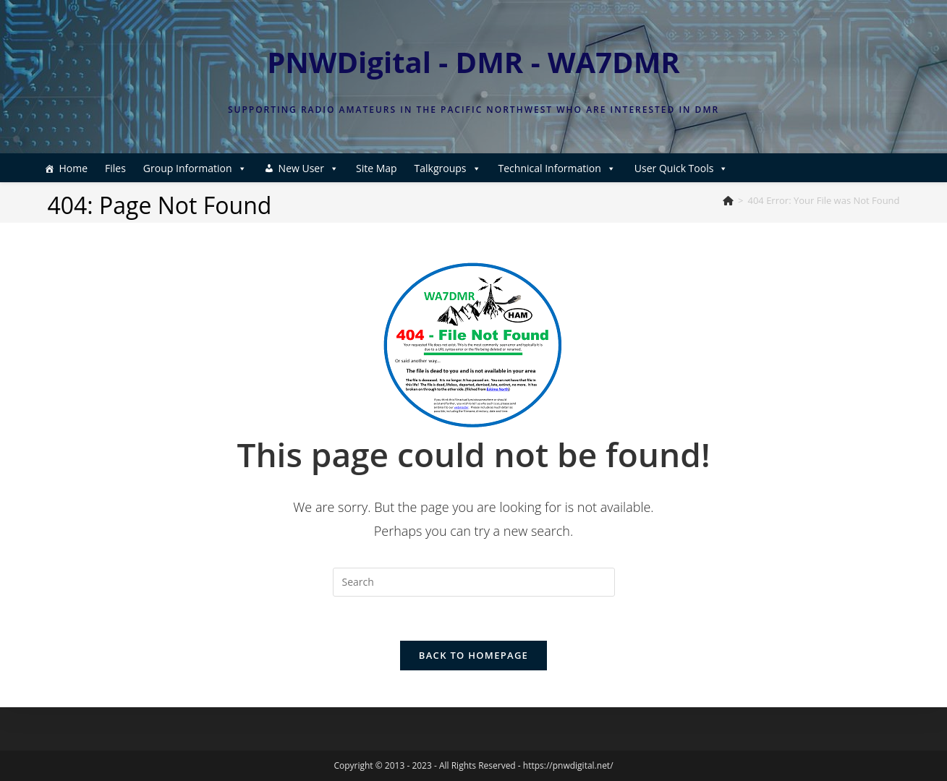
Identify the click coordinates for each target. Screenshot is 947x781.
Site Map (376, 168)
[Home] (728, 200)
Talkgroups (448, 168)
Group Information (195, 168)
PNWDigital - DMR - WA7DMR (473, 62)
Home (73, 168)
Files (115, 168)
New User (309, 168)
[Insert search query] (474, 582)
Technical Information (557, 168)
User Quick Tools (681, 168)
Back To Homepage (473, 655)
